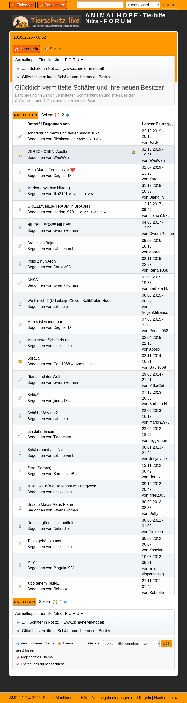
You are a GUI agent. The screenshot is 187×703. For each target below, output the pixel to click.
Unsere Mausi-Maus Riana (50, 504)
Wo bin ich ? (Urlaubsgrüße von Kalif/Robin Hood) (70, 301)
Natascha (61, 529)
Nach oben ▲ (166, 698)
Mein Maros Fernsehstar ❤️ (51, 170)
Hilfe (85, 698)
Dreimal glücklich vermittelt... (51, 523)
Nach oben (24, 602)
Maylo (32, 562)
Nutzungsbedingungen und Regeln (121, 698)
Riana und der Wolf (43, 377)
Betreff (33, 124)
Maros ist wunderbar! (45, 322)
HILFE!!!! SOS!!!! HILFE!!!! (49, 225)
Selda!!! (33, 395)
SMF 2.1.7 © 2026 (25, 698)
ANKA (32, 279)
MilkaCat (156, 386)
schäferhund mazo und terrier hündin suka (63, 133)
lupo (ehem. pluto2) (43, 583)
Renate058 (158, 270)
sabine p (60, 306)
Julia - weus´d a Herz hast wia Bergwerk (61, 486)
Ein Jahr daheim (41, 431)
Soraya (33, 358)
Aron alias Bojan (41, 243)
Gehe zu (94, 643)
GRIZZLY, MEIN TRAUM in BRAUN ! (58, 206)
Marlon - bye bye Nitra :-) (48, 188)
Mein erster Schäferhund (48, 340)
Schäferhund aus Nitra (46, 450)
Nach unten (25, 115)
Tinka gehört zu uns (44, 541)
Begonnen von (56, 124)
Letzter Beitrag (157, 124)
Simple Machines (57, 698)
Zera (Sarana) (39, 468)
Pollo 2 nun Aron (41, 261)
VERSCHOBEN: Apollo (47, 152)
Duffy (153, 513)
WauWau (61, 157)
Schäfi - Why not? (42, 413)
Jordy (154, 142)
